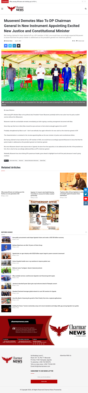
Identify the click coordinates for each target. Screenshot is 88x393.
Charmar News (8, 41)
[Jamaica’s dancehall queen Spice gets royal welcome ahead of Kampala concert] (6, 286)
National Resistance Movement (31, 160)
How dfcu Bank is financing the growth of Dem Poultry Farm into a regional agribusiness (36, 298)
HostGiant (65, 390)
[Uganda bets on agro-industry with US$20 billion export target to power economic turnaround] (6, 256)
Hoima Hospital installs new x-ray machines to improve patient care (31, 261)
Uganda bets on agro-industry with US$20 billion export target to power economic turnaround (38, 253)
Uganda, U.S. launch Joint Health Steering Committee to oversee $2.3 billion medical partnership (42, 193)
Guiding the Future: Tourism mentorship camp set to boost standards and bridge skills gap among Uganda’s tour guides (45, 306)
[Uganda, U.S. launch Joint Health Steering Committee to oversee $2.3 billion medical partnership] (44, 181)
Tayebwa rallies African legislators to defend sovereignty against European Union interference (72, 193)
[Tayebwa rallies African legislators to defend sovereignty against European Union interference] (73, 181)
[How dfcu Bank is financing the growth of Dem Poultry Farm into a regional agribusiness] (6, 300)
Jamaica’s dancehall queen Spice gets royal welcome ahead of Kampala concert (34, 283)
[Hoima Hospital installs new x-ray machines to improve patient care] (6, 263)
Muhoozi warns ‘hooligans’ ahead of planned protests (27, 268)
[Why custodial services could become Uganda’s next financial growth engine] (6, 278)
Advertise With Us (65, 355)
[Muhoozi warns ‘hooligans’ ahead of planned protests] (6, 270)
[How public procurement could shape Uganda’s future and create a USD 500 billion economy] (6, 240)
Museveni (21, 160)
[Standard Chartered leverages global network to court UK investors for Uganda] (6, 293)
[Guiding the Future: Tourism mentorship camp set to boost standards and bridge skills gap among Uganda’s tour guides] (6, 308)
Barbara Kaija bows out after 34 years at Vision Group (27, 245)
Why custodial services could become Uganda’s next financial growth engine (33, 276)
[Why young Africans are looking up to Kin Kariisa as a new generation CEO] (14, 181)
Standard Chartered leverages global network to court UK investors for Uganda (34, 291)
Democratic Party (13, 160)
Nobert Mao (42, 160)
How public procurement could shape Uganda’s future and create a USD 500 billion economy (38, 237)
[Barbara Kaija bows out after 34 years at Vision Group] (6, 247)
